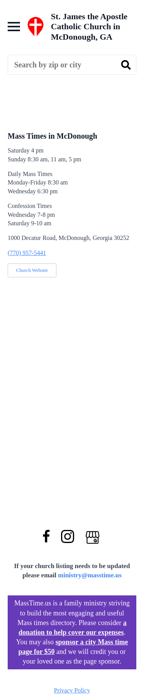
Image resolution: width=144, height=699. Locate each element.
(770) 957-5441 (27, 253)
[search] (126, 65)
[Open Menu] (14, 26)
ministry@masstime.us (90, 575)
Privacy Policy (72, 690)
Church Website (32, 270)
